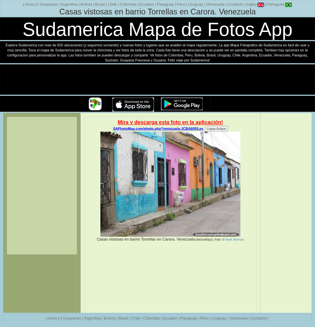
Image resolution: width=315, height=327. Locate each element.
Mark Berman (235, 239)
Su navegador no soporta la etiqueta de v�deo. (157, 79)
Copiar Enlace (216, 129)
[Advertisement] (171, 277)
